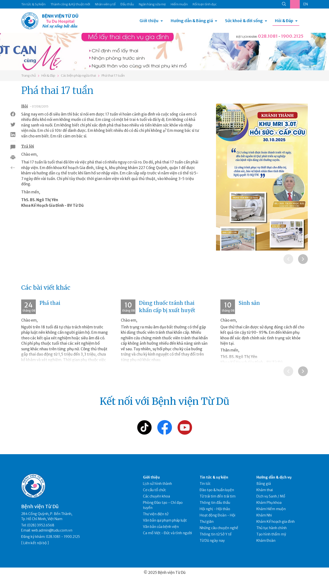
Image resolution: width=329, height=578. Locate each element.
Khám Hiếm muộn (271, 509)
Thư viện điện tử (156, 514)
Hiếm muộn (179, 4)
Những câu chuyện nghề (219, 528)
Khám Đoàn (265, 540)
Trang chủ (28, 75)
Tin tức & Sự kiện (33, 4)
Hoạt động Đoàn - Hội (217, 515)
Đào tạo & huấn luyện (217, 490)
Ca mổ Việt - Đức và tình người (167, 533)
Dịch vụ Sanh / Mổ (270, 496)
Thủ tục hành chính (271, 528)
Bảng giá (263, 483)
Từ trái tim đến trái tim (217, 496)
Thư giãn (207, 521)
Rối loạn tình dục (205, 4)
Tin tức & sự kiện (214, 477)
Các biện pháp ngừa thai (78, 75)
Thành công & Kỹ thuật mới (70, 4)
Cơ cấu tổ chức (154, 490)
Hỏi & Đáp (284, 20)
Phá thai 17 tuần (113, 75)
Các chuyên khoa (156, 496)
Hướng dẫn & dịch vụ (273, 477)
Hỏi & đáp (48, 75)
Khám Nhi (264, 515)
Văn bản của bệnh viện (161, 526)
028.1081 (268, 36)
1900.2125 (292, 36)
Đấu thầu (127, 4)
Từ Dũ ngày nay (212, 540)
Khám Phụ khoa (269, 502)
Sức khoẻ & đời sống (244, 20)
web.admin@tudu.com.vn (51, 530)
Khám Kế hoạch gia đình (275, 521)
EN (305, 4)
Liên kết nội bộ (35, 543)
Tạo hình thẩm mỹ (271, 534)
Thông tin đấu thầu (215, 502)
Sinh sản (249, 303)
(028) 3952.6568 (40, 525)
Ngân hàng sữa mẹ (152, 4)
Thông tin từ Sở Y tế (216, 534)
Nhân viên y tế (105, 4)
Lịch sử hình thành (157, 483)
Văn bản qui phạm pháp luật (165, 520)
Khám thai (264, 490)
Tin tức (205, 483)
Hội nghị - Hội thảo (215, 509)
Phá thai (49, 303)
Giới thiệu (149, 20)
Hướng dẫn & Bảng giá (192, 20)
